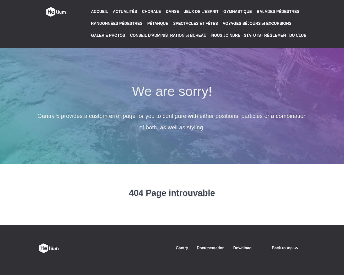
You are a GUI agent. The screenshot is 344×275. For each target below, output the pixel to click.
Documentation (211, 248)
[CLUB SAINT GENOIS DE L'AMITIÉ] (56, 12)
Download (242, 248)
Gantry (182, 248)
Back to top (285, 248)
